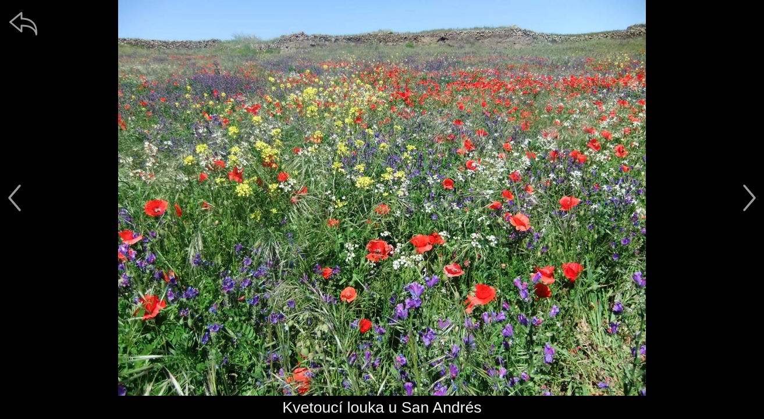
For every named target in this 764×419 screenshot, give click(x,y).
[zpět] (23, 23)
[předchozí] (14, 197)
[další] (749, 197)
